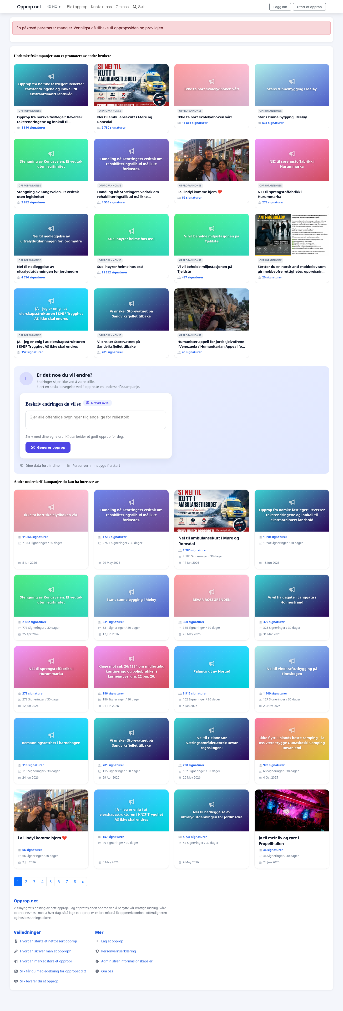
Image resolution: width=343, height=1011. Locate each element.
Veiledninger (27, 932)
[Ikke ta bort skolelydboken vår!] (211, 96)
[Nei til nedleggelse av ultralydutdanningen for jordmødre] (51, 248)
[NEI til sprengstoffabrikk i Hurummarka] (292, 173)
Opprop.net (29, 7)
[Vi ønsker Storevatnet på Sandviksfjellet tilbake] (131, 322)
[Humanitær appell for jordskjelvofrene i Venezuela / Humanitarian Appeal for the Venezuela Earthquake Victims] (211, 322)
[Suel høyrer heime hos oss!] (131, 246)
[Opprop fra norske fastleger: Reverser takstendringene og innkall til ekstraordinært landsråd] (51, 98)
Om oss (122, 6)
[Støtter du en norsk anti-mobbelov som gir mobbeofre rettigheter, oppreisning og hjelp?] (292, 248)
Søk (138, 6)
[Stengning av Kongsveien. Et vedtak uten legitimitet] (51, 173)
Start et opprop (309, 7)
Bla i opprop (77, 6)
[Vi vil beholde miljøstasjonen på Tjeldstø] (211, 248)
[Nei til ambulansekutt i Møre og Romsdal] (131, 98)
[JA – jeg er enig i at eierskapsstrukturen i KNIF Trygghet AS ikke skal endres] (51, 322)
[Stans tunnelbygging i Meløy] (292, 96)
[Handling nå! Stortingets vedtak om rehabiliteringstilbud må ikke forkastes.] (131, 173)
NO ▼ (54, 6)
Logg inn (280, 7)
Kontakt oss (101, 6)
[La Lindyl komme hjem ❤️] (211, 171)
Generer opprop (48, 447)
